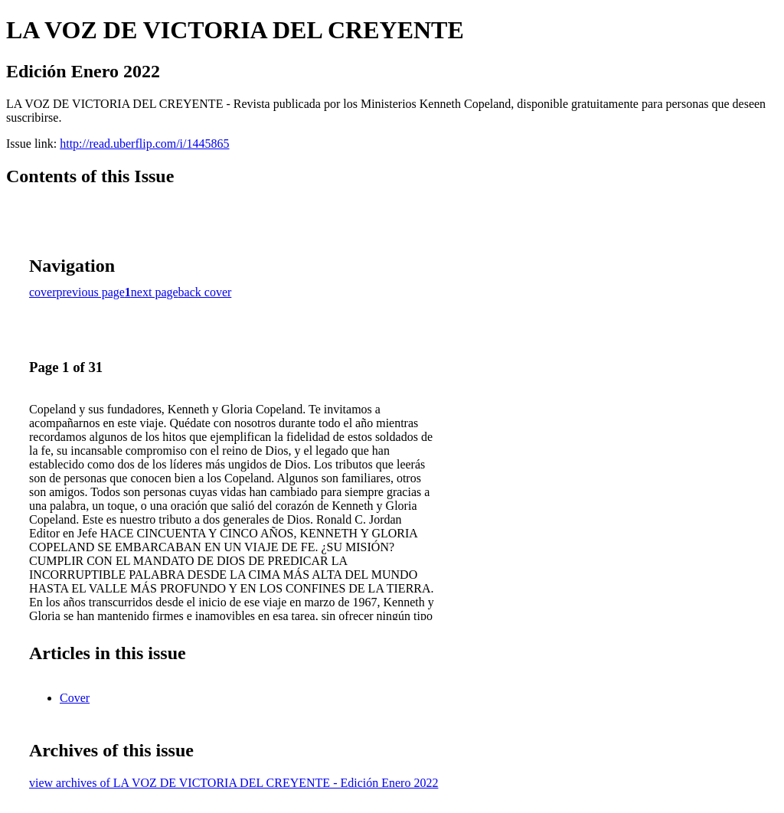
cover (43, 292)
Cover (75, 697)
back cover (205, 292)
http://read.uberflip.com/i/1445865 (144, 143)
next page (154, 292)
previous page (91, 292)
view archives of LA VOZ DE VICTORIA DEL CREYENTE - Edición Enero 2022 (233, 782)
